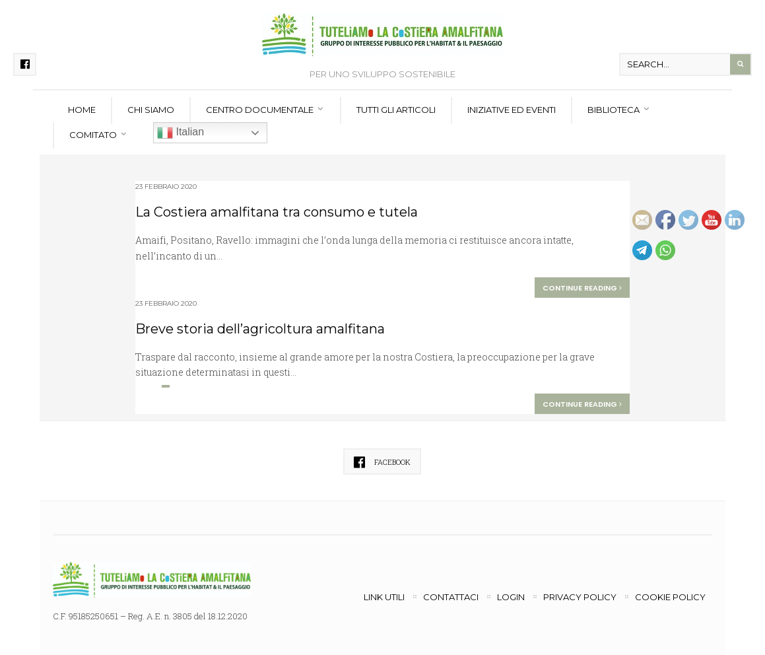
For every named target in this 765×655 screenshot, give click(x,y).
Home (82, 109)
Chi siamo (150, 109)
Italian (180, 133)
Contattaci (451, 597)
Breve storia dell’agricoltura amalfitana (260, 329)
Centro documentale (260, 109)
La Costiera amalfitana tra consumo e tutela (276, 212)
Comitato (93, 134)
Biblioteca (613, 109)
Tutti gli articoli (396, 109)
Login (511, 597)
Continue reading (582, 288)
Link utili (384, 597)
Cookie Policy (670, 597)
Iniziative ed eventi (511, 109)
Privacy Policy (579, 597)
